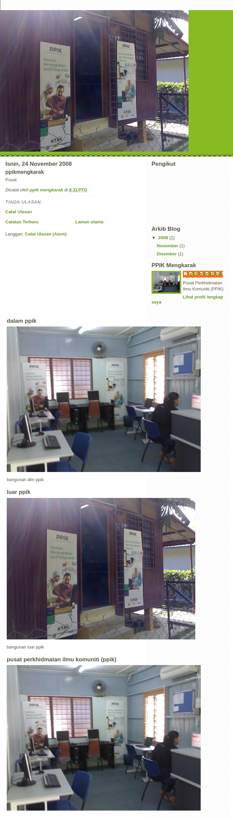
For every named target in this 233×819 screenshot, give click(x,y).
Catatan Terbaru (22, 221)
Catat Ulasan (18, 211)
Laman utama (89, 221)
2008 (163, 237)
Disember (167, 253)
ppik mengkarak (206, 273)
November (168, 245)
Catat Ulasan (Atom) (46, 234)
